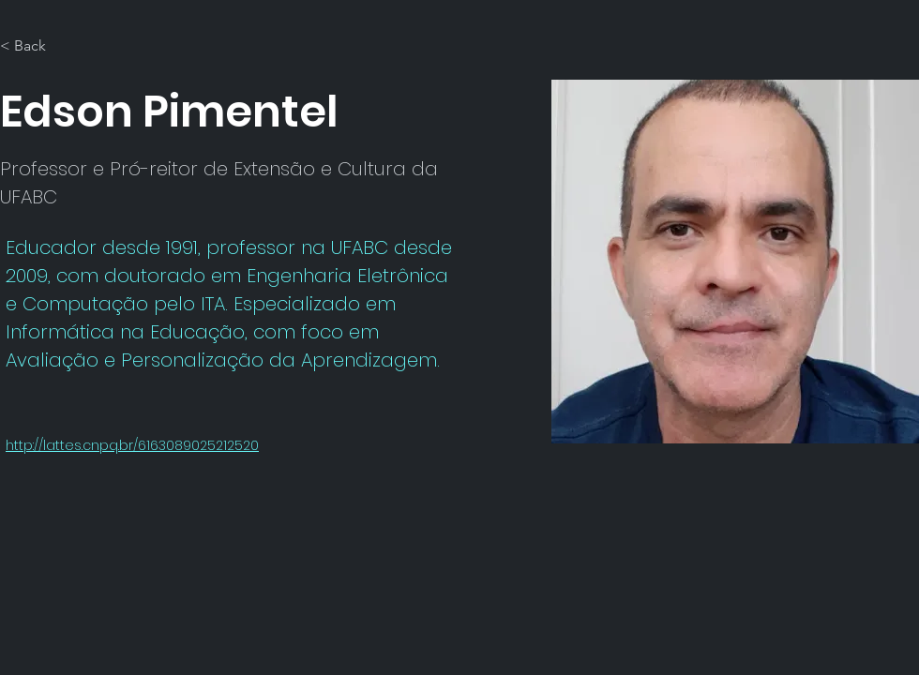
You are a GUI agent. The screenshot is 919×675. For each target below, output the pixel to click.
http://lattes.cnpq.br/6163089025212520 (132, 445)
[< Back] (37, 46)
